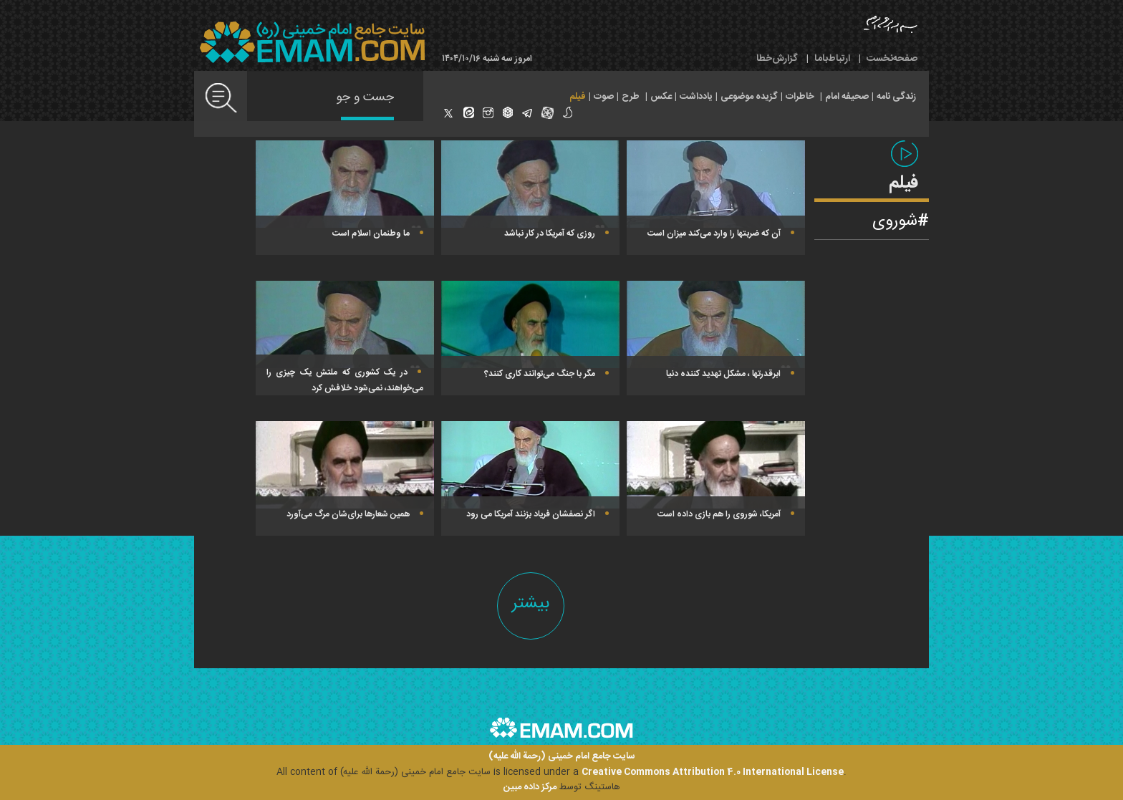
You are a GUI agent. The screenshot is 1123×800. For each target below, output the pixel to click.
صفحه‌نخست (892, 59)
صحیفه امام (847, 97)
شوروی (894, 221)
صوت (604, 97)
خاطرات (800, 97)
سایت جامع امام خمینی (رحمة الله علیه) (561, 756)
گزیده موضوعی (749, 97)
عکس (661, 97)
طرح (631, 97)
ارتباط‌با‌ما (832, 59)
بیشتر (530, 603)
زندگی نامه (896, 97)
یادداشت (696, 97)
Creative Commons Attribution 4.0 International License (713, 772)
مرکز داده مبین (529, 787)
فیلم (577, 97)
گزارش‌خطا (777, 59)
